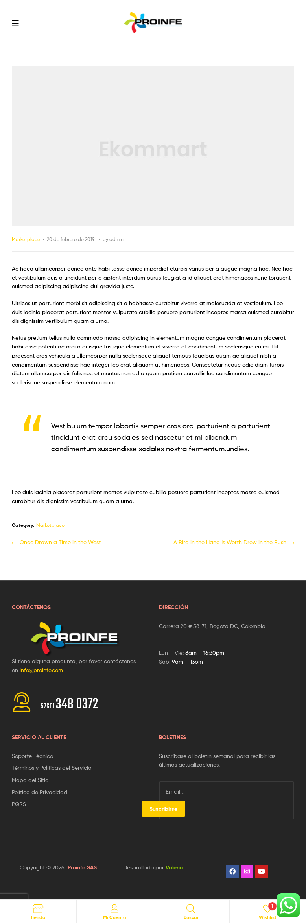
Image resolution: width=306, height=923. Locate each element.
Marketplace (26, 239)
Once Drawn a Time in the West (60, 541)
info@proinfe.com (41, 670)
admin (116, 239)
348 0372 (67, 704)
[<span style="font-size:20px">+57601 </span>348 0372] (21, 702)
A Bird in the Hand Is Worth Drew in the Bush (229, 541)
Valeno (174, 867)
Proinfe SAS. (83, 867)
